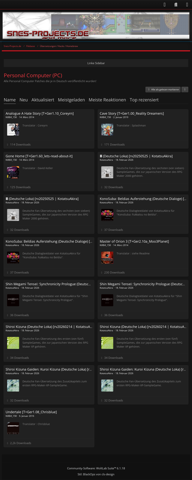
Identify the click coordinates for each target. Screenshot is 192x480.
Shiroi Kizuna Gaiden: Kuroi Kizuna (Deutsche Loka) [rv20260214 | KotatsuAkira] (68, 369)
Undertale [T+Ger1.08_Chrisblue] (31, 412)
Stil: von (96, 474)
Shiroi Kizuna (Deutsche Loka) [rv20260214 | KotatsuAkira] (51, 326)
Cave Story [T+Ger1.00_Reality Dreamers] (132, 113)
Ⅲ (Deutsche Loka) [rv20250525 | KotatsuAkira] (136, 156)
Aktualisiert (43, 100)
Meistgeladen (71, 100)
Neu (24, 100)
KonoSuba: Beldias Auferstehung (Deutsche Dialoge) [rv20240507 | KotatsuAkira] (69, 241)
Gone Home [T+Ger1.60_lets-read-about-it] (39, 156)
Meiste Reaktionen (107, 100)
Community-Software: (96, 468)
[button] (185, 89)
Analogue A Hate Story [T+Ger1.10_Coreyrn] (40, 113)
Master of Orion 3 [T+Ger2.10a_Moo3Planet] (134, 241)
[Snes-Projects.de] (96, 25)
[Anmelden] (85, 4)
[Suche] (176, 4)
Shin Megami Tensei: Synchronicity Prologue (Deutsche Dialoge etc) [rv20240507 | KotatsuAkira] (81, 284)
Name (10, 100)
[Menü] (187, 4)
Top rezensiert (144, 100)
